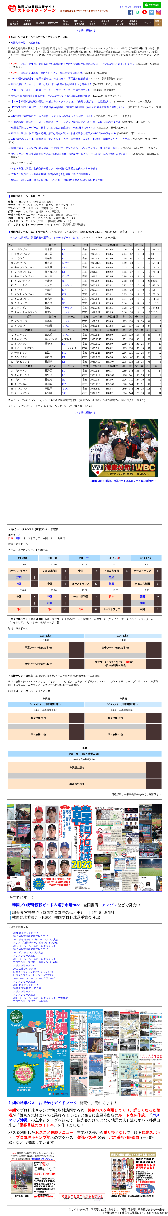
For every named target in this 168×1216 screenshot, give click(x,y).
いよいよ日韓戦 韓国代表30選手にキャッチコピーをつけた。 (45, 237)
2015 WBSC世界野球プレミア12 (30, 949)
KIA (64, 290)
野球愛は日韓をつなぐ (42, 1159)
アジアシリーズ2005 (24, 1001)
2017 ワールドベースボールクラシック (34, 946)
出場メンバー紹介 (48, 962)
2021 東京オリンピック (25, 933)
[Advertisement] (82, 1171)
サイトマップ (125, 7)
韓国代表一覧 (18, 42)
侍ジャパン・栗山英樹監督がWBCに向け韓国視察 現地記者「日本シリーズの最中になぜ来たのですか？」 (70, 153)
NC (63, 281)
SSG (64, 267)
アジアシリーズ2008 (24, 981)
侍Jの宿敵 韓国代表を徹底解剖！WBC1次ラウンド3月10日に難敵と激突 (50, 95)
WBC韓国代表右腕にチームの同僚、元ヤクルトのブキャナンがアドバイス (52, 116)
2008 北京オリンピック (25, 985)
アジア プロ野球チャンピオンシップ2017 (35, 942)
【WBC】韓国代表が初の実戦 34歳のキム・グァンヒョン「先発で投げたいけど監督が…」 (62, 101)
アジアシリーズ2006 (24, 994)
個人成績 (40, 23)
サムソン (67, 285)
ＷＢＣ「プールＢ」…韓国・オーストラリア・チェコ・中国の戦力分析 (50, 90)
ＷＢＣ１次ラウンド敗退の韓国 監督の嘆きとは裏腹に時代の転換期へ (50, 174)
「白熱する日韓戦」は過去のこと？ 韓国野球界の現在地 (50, 73)
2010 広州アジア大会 (24, 968)
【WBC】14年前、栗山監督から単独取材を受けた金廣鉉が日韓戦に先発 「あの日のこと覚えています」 (76, 64)
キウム (65, 325)
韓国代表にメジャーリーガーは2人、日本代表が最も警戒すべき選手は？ (51, 84)
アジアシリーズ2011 (24, 965)
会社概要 (137, 7)
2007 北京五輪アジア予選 (27, 988)
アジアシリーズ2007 (24, 991)
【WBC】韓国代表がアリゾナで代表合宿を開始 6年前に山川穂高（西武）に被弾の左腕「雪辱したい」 (68, 107)
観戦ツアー (53, 23)
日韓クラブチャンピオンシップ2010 (33, 972)
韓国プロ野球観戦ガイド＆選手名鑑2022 (46, 905)
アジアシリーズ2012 (24, 962)
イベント (147, 23)
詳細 (19, 577)
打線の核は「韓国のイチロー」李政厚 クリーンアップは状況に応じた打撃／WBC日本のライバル (66, 122)
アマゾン (109, 905)
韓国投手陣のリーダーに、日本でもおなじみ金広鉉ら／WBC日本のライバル (53, 127)
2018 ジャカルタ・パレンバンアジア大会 (35, 939)
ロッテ (65, 262)
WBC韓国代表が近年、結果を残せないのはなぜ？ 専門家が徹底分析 (49, 78)
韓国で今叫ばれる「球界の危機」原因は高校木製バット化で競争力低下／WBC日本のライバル (63, 133)
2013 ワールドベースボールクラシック (34, 959)
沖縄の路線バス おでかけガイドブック (42, 1103)
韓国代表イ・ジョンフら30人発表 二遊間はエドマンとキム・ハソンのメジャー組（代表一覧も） (65, 148)
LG (63, 254)
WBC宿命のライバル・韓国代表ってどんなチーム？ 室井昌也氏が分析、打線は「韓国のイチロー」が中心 (70, 139)
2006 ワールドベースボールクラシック (34, 998)
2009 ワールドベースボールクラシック (34, 978)
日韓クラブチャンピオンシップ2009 (33, 975)
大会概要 (63, 998)
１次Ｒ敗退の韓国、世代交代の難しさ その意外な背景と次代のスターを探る (54, 168)
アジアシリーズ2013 (24, 955)
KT (63, 249)
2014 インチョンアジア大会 (28, 952)
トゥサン (67, 307)
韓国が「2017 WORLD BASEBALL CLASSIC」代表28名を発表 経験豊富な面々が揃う (58, 180)
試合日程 (35, 42)
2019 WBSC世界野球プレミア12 (30, 936)
